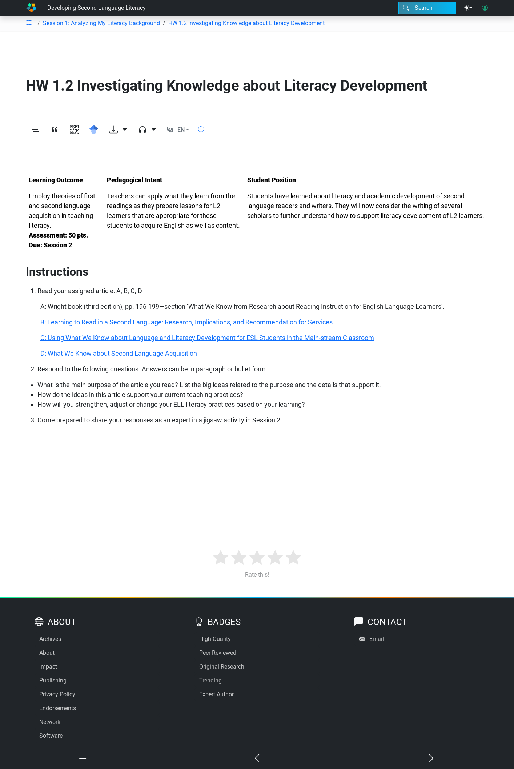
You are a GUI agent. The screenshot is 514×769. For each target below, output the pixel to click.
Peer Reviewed (217, 652)
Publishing (53, 680)
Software (51, 735)
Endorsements (57, 708)
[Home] (31, 8)
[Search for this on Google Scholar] (94, 130)
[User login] (485, 8)
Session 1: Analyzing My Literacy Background (101, 23)
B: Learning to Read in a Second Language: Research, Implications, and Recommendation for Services (186, 322)
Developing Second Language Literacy (96, 7)
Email (376, 638)
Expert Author (216, 694)
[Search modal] (427, 8)
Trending (210, 680)
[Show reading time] (201, 129)
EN (181, 129)
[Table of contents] (29, 23)
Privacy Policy (57, 694)
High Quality (215, 638)
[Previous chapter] (257, 759)
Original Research (221, 666)
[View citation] (54, 130)
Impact (48, 666)
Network (49, 721)
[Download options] (118, 130)
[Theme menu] (468, 8)
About (47, 652)
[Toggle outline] (35, 130)
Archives (50, 638)
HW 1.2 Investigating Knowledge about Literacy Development (246, 23)
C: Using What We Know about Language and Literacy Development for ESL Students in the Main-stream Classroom (207, 338)
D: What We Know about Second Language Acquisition (118, 353)
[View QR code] (74, 130)
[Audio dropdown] (147, 130)
